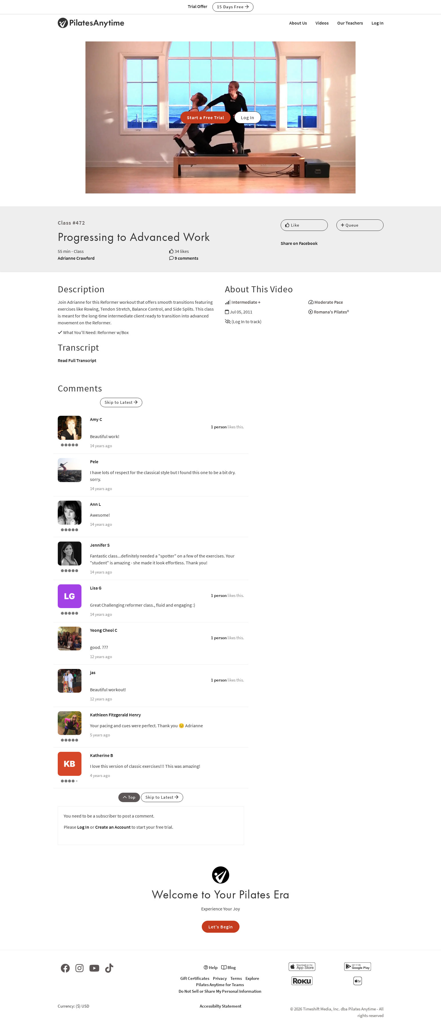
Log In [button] (247, 117)
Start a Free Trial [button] (205, 117)
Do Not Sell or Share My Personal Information (220, 991)
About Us (298, 23)
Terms (236, 978)
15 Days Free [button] (233, 6)
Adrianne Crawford (76, 258)
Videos (322, 23)
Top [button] (129, 797)
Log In (378, 23)
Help (210, 967)
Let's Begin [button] (220, 927)
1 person (219, 426)
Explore (252, 978)
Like (292, 225)
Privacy (220, 978)
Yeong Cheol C (103, 630)
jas (92, 672)
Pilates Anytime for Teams (220, 984)
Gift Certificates (194, 978)
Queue (349, 225)
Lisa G (95, 588)
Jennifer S (100, 545)
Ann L (95, 504)
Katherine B (101, 755)
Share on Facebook (299, 243)
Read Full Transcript (77, 360)
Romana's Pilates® (331, 312)
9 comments (186, 258)
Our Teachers (350, 23)
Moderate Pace (328, 302)
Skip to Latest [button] (121, 402)
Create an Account (113, 827)
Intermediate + (246, 302)
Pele (94, 461)
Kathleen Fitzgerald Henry (115, 715)
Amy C (96, 419)
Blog (228, 967)
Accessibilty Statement (220, 1006)
